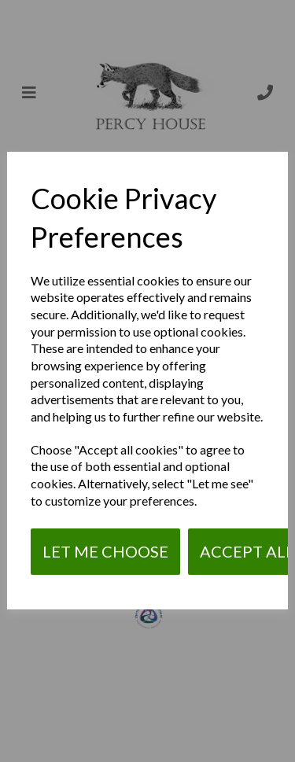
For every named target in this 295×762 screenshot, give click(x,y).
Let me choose (105, 551)
